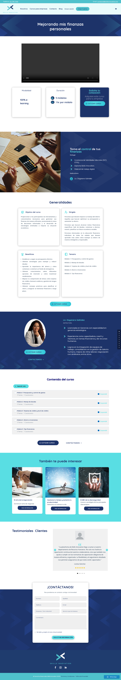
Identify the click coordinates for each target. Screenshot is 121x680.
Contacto (53, 9)
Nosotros (24, 9)
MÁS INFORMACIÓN (27, 508)
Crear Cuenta (82, 9)
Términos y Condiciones (68, 676)
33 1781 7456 (14, 1)
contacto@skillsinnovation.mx (107, 1)
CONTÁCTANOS (35, 359)
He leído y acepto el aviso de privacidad (48, 632)
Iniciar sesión (69, 9)
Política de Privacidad (82, 676)
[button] (107, 550)
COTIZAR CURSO (60, 304)
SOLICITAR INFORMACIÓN (63, 637)
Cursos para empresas (38, 9)
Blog (60, 9)
